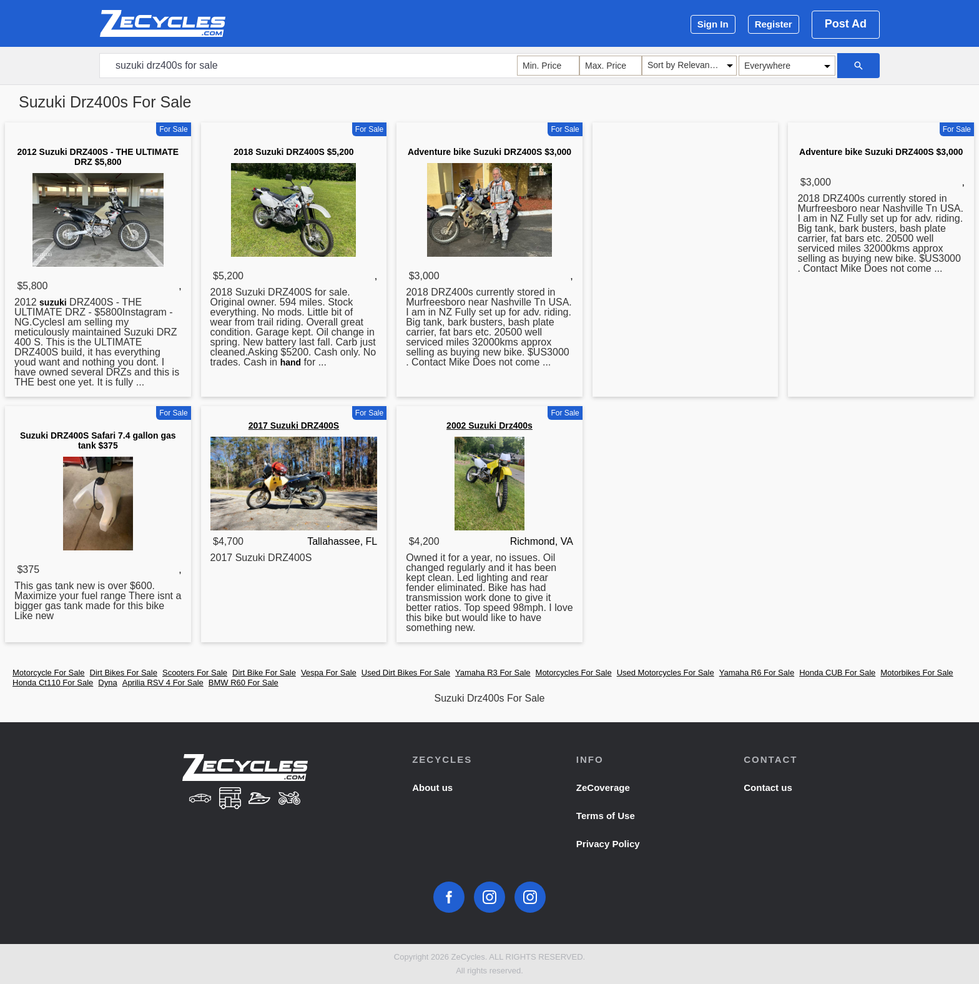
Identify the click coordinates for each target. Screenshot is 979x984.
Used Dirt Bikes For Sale (406, 672)
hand (290, 362)
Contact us (768, 787)
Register (773, 24)
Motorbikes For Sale (916, 672)
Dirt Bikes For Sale (123, 672)
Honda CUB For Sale (837, 672)
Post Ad (846, 23)
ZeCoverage (603, 787)
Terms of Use (605, 815)
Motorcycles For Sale (574, 672)
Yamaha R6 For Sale (756, 672)
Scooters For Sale (194, 672)
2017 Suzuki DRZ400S (294, 425)
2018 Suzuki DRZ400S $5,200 (293, 152)
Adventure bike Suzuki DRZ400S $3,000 (489, 152)
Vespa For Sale (329, 672)
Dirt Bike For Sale (264, 672)
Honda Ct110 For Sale (52, 682)
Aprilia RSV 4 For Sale (163, 682)
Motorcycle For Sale (48, 672)
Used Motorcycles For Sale (665, 672)
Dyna (107, 682)
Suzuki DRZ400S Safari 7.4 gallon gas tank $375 (98, 440)
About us (432, 787)
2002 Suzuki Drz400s (489, 425)
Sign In (713, 24)
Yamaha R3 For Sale (492, 672)
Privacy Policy (608, 843)
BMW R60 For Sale (243, 682)
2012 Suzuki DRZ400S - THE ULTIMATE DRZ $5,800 (98, 157)
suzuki (53, 302)
